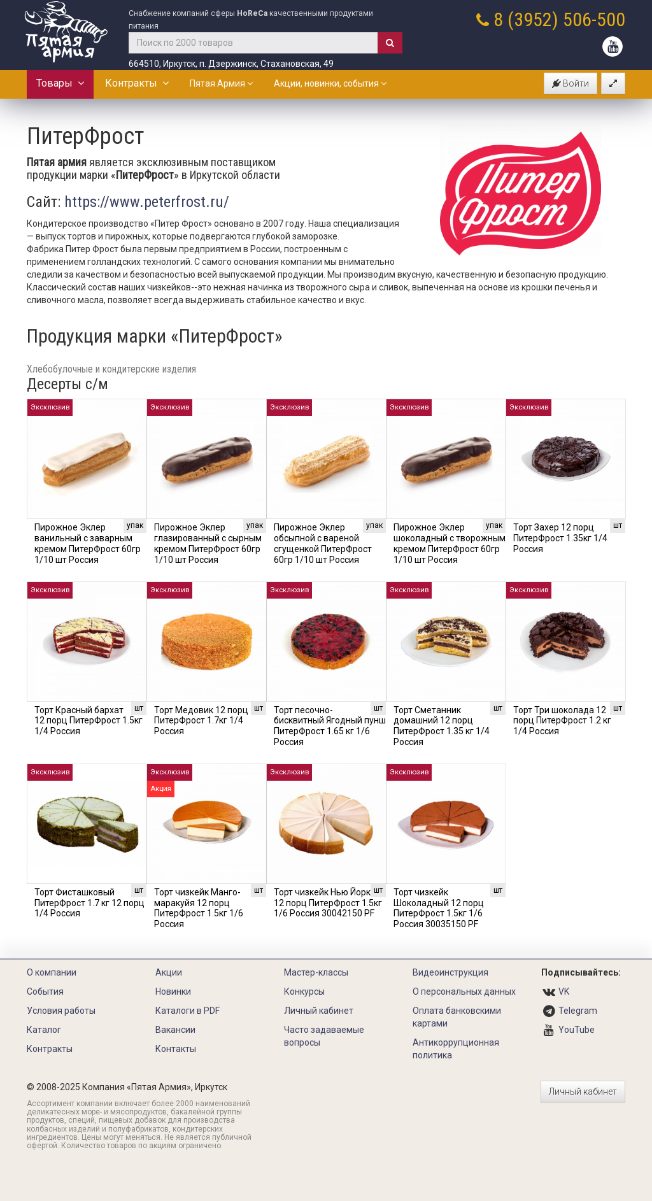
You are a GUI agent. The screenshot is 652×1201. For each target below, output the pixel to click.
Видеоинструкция (450, 972)
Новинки (173, 991)
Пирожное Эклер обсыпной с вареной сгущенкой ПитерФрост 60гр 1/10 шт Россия (323, 543)
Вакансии (175, 1030)
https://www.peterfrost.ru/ (146, 202)
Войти (570, 83)
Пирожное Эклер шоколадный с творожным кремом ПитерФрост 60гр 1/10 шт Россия (449, 543)
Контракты (137, 83)
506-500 (594, 19)
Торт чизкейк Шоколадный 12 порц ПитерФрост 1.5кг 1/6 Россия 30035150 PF (438, 908)
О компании (51, 972)
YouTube (576, 1030)
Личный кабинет (318, 1011)
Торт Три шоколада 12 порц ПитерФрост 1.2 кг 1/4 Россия (562, 721)
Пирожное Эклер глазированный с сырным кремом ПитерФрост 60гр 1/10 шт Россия (208, 543)
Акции (168, 972)
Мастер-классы (316, 972)
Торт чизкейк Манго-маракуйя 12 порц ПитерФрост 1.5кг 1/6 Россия (198, 908)
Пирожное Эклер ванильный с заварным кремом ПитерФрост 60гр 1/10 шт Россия (87, 543)
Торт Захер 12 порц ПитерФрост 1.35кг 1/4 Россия (560, 538)
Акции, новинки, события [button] (330, 83)
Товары (60, 83)
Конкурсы (304, 991)
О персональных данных (464, 991)
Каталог (44, 1030)
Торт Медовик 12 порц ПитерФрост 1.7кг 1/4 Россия (201, 721)
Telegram (577, 1011)
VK (563, 991)
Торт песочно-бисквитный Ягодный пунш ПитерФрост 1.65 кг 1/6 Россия (330, 726)
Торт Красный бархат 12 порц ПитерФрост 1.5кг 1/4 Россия (88, 721)
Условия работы (61, 1011)
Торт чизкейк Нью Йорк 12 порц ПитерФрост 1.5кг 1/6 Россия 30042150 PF (328, 903)
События (45, 991)
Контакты (175, 1049)
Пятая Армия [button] (221, 83)
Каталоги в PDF (187, 1011)
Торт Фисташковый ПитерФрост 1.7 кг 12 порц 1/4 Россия (89, 903)
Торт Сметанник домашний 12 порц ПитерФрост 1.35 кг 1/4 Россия (441, 726)
